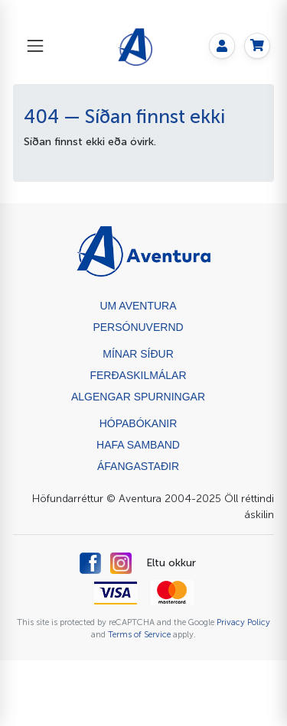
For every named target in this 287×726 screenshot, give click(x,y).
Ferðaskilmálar (138, 375)
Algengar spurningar (138, 397)
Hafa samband (138, 445)
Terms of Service (139, 634)
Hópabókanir (138, 423)
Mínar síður (138, 354)
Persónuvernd (138, 327)
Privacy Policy (243, 622)
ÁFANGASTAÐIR (138, 466)
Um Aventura (137, 306)
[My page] (222, 46)
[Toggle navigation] (35, 46)
